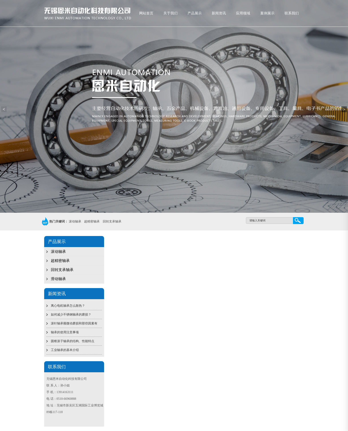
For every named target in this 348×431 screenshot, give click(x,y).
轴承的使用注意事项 (65, 332)
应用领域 (243, 13)
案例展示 (267, 13)
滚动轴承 (75, 221)
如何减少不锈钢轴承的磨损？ (71, 314)
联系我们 (292, 13)
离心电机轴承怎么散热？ (68, 305)
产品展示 (195, 13)
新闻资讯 (219, 13)
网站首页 (146, 13)
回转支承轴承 (112, 221)
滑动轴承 (58, 279)
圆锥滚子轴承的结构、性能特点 (72, 341)
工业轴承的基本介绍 (65, 350)
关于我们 (170, 13)
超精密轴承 (92, 221)
